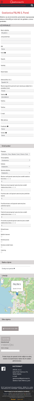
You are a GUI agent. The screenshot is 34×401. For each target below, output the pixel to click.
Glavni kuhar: (4, 72)
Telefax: (3, 107)
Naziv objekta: (5, 30)
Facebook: (4, 126)
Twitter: (4, 132)
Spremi (6, 339)
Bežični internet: (5, 234)
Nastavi (13, 399)
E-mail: (3, 113)
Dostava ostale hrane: (7, 245)
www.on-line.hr (29, 388)
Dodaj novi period (8, 268)
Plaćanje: (3, 151)
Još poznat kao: (5, 36)
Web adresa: (4, 120)
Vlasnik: (3, 59)
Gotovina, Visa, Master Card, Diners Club (14, 154)
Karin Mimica (22, 380)
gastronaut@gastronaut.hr (21, 378)
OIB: (2, 46)
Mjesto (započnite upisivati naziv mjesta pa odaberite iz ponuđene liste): (16, 87)
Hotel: (3, 52)
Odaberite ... (5, 166)
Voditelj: (3, 65)
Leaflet (17, 313)
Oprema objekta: (5, 170)
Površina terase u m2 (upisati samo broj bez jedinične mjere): (13, 204)
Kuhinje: (3, 164)
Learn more (20, 399)
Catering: (3, 250)
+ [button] (2, 280)
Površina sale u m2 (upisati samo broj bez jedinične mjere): (15, 195)
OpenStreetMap (24, 313)
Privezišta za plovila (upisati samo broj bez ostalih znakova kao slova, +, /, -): (15, 222)
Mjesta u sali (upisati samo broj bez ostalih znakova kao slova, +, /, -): (15, 177)
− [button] (2, 282)
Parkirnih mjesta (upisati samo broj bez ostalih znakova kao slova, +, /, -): (14, 213)
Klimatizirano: (5, 229)
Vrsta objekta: (5, 157)
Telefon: (4, 94)
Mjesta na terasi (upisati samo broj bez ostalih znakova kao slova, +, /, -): (14, 186)
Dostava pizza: (5, 239)
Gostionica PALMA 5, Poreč (15, 12)
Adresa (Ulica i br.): (6, 79)
